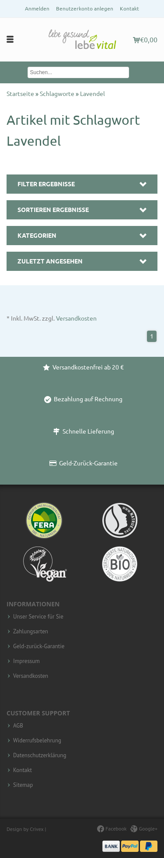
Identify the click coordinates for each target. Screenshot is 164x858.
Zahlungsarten (30, 631)
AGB (18, 726)
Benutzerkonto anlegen (84, 8)
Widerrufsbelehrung (37, 740)
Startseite (21, 93)
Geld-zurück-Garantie (38, 646)
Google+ (143, 828)
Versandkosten (76, 318)
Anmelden (37, 8)
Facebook (111, 828)
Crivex (36, 829)
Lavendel (92, 93)
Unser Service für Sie (38, 617)
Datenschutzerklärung (39, 755)
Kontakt (129, 8)
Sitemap (23, 785)
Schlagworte (58, 93)
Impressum (26, 661)
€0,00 (145, 40)
